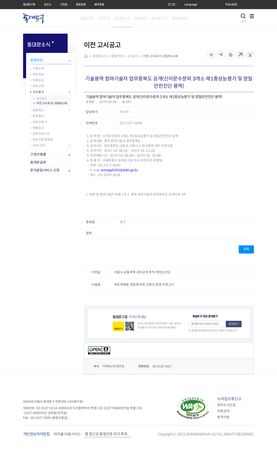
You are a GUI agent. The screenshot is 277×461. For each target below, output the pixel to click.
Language (190, 4)
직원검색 (223, 411)
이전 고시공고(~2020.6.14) (51, 103)
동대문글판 (38, 162)
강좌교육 (38, 122)
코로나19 (39, 145)
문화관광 (81, 4)
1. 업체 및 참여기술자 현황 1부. (106, 194)
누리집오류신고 (229, 399)
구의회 (63, 4)
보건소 (47, 4)
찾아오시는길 (226, 405)
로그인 (171, 4)
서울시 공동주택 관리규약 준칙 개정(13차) (142, 272)
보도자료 (38, 74)
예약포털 (99, 4)
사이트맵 (251, 18)
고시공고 (38, 92)
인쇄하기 (229, 55)
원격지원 (223, 417)
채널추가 (118, 328)
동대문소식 (100, 56)
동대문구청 (29, 4)
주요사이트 (231, 4)
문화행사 (38, 116)
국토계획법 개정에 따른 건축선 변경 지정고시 (144, 284)
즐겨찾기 (209, 55)
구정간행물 (38, 154)
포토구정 (38, 86)
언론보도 (38, 80)
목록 (246, 249)
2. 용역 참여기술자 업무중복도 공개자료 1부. (157, 194)
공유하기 (219, 55)
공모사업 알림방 (43, 139)
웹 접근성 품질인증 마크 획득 (106, 434)
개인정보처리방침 (36, 434)
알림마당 (36, 60)
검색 (243, 21)
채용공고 (38, 128)
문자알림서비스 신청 (45, 170)
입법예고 (38, 110)
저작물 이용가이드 (67, 434)
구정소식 (38, 68)
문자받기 (234, 324)
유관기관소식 (41, 134)
